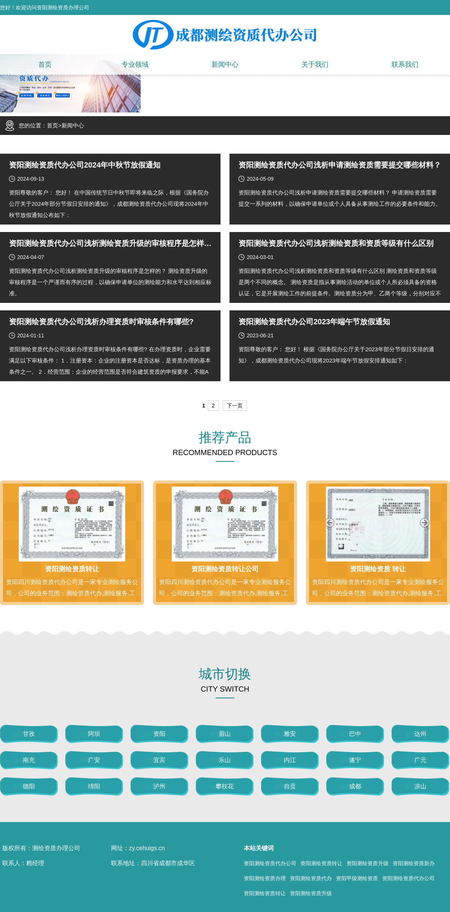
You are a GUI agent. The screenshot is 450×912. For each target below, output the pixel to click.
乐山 (225, 760)
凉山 (420, 786)
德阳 (29, 786)
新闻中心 (225, 64)
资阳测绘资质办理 (265, 878)
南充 (29, 760)
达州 (420, 734)
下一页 (235, 406)
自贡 (290, 786)
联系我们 (405, 64)
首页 (45, 64)
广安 (94, 760)
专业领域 (135, 64)
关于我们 (315, 64)
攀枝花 (225, 786)
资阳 (159, 734)
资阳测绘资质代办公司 (270, 863)
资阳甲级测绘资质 (357, 878)
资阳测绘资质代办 (311, 878)
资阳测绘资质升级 (367, 863)
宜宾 (159, 760)
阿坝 (94, 734)
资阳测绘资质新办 (414, 863)
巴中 (355, 734)
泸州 (159, 786)
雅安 (290, 734)
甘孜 (29, 734)
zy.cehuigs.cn (147, 848)
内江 (290, 760)
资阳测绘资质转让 (321, 863)
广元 (420, 760)
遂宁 (355, 760)
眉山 (225, 734)
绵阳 (94, 786)
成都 (355, 786)
